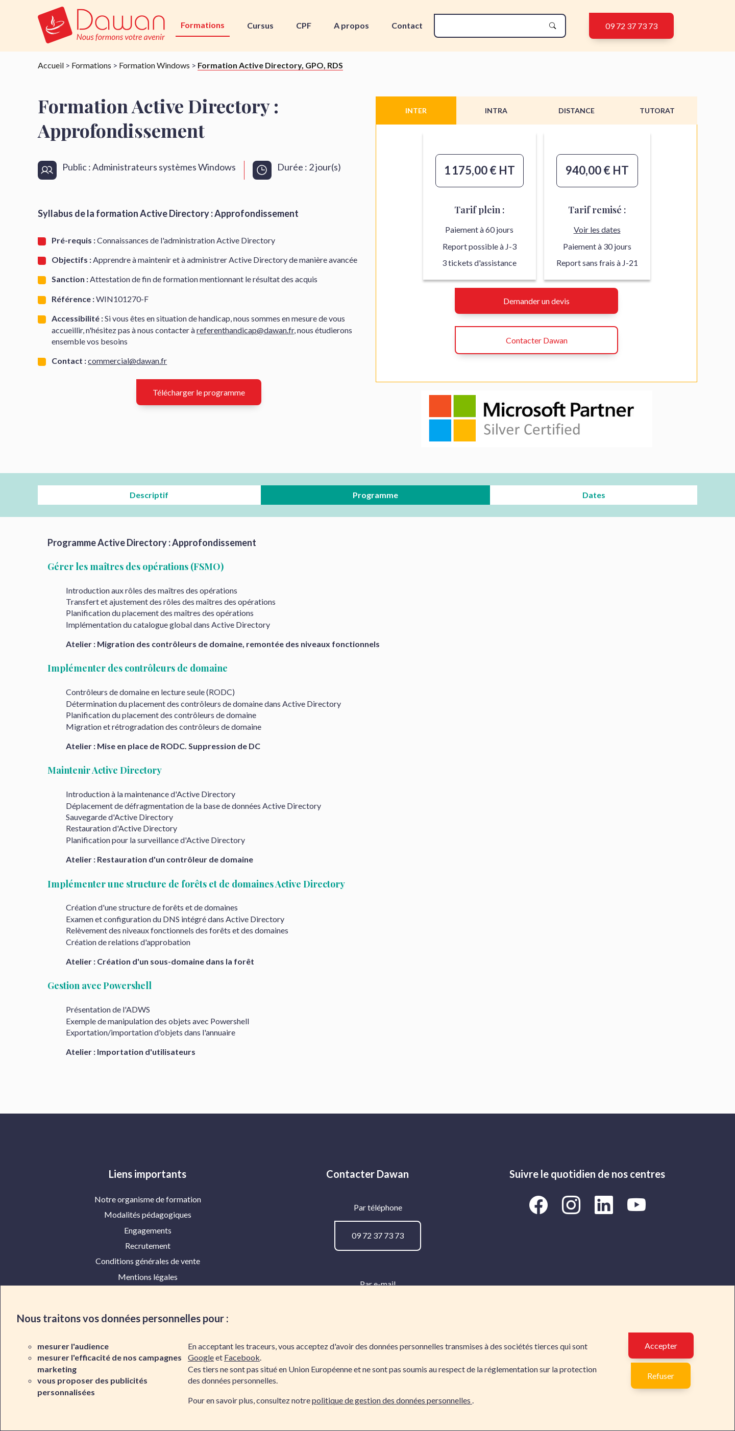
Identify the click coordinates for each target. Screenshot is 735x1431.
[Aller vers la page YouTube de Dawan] (636, 1205)
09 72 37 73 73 (631, 26)
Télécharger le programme (199, 392)
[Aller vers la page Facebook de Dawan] (540, 1205)
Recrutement (147, 1245)
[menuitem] (148, 1199)
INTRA (496, 110)
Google (201, 1357)
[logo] (103, 26)
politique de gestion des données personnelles (392, 1400)
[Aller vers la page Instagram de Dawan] (572, 1205)
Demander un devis (536, 301)
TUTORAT (657, 110)
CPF (303, 25)
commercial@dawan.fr (127, 360)
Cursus (260, 25)
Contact (407, 25)
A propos (351, 25)
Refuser (660, 1375)
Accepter (661, 1345)
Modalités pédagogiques (147, 1214)
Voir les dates (597, 229)
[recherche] (491, 26)
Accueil (51, 65)
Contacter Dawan (537, 340)
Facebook (242, 1357)
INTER (416, 110)
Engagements (148, 1230)
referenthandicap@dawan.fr (245, 330)
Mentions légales (148, 1276)
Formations (203, 25)
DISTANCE (576, 110)
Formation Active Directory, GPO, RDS (270, 65)
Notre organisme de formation (147, 1199)
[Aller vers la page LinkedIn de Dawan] (605, 1205)
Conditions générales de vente (147, 1261)
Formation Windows (154, 65)
